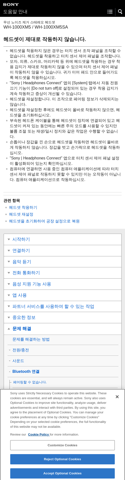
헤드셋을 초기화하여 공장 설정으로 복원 (44, 221)
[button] (120, 11)
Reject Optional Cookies (62, 461)
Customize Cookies (62, 447)
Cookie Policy (39, 436)
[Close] (117, 398)
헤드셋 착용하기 (23, 207)
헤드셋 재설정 (21, 214)
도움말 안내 (15, 11)
